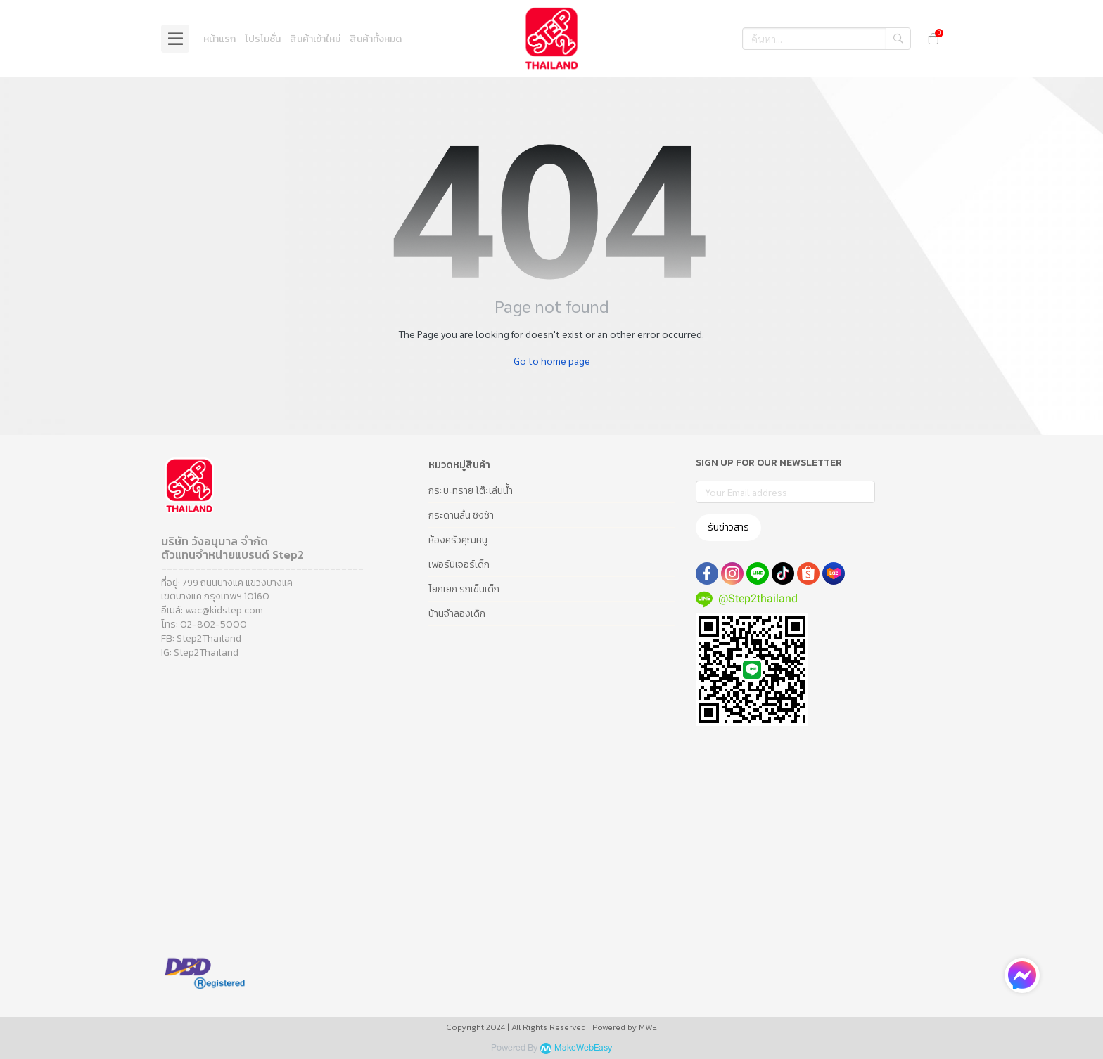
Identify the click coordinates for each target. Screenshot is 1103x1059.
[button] (826, 38)
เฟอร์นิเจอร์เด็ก (459, 564)
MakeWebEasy (583, 1048)
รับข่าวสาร (728, 527)
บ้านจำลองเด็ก (456, 613)
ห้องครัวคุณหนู (457, 540)
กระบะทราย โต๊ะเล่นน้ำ (470, 490)
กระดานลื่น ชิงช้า (461, 515)
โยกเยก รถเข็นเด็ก (463, 589)
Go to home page (552, 360)
